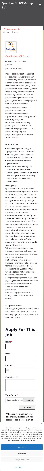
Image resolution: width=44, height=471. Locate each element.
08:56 (15, 32)
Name (8, 342)
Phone (8, 365)
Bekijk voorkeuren (22, 460)
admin (6, 32)
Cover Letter (12, 377)
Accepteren (22, 447)
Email (8, 353)
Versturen (27, 407)
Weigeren (22, 453)
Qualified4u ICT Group (17, 56)
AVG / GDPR (18, 467)
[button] (42, 423)
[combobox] (8, 370)
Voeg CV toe (11, 395)
